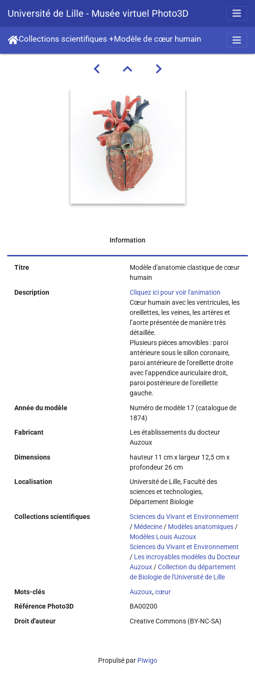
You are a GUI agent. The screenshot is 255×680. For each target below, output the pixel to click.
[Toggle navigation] (236, 13)
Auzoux (141, 592)
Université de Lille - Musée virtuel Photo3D (98, 13)
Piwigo (147, 660)
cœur (163, 592)
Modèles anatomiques (200, 526)
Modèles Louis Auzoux (163, 537)
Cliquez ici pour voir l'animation (175, 292)
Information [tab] (127, 240)
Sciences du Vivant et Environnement (184, 516)
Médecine (148, 526)
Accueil (13, 40)
